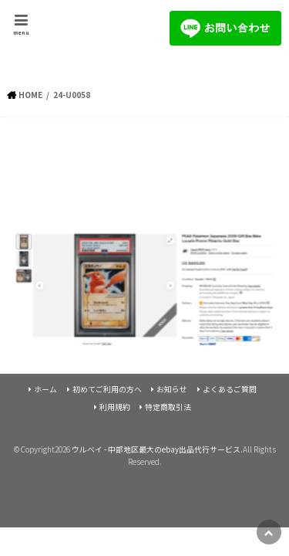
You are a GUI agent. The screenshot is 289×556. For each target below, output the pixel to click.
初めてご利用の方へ (107, 389)
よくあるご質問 (230, 389)
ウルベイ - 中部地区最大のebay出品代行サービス (156, 449)
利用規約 (114, 407)
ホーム (45, 389)
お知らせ (171, 389)
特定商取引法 (168, 407)
